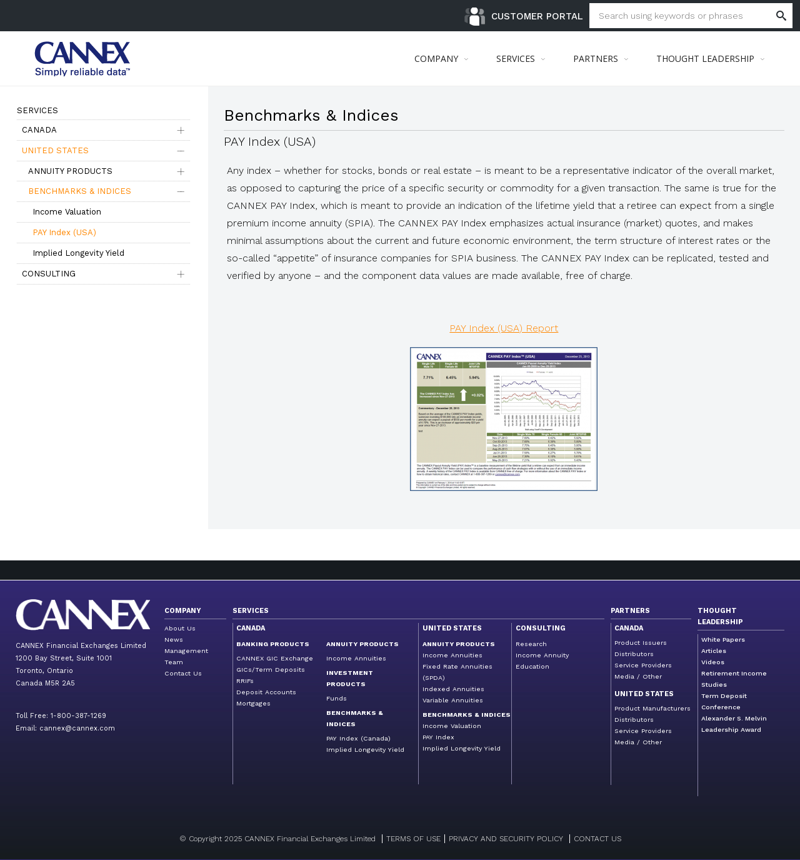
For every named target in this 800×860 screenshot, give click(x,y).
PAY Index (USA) (64, 232)
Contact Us (183, 673)
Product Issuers (640, 643)
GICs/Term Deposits (270, 669)
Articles (713, 651)
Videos (712, 662)
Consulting (49, 273)
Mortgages (253, 703)
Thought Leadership (720, 616)
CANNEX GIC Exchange (274, 658)
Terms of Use (413, 838)
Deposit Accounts (266, 692)
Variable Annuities (452, 700)
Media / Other (638, 676)
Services (250, 611)
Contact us (597, 838)
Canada (39, 129)
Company (182, 611)
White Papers (723, 639)
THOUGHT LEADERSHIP (705, 58)
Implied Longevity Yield (78, 253)
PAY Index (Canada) (358, 738)
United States (55, 150)
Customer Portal (537, 16)
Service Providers (643, 665)
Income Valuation (66, 211)
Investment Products (349, 678)
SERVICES (515, 58)
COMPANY (436, 58)
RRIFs (245, 681)
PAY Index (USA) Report (503, 328)
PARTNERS (595, 58)
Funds (336, 698)
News (173, 639)
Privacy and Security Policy (506, 838)
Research (531, 644)
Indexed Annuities (453, 689)
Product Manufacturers (652, 708)
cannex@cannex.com (77, 728)
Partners (630, 611)
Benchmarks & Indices (79, 191)
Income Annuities (356, 658)
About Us (180, 628)
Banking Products (272, 644)
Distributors (634, 654)
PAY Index (438, 737)
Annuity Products (70, 171)
